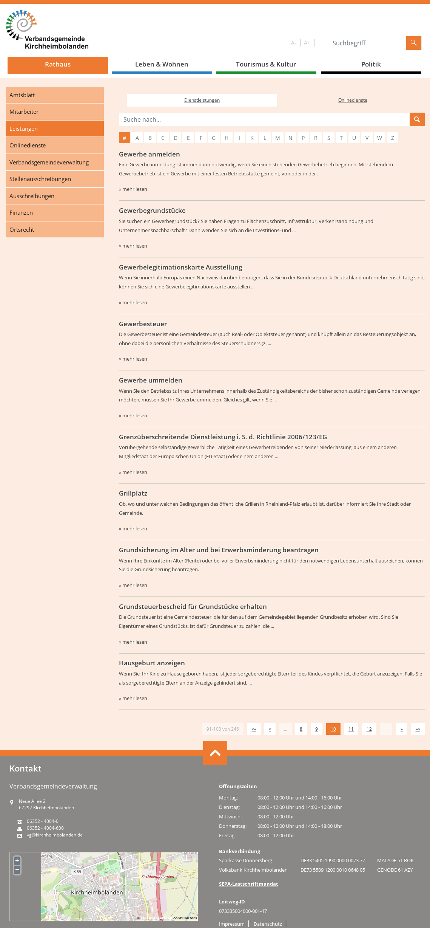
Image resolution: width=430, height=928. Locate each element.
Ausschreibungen (31, 196)
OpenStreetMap (156, 917)
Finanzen (21, 212)
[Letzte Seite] (418, 729)
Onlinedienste (27, 145)
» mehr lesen (133, 189)
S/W (319, 43)
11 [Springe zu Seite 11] (351, 729)
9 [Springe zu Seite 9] (316, 729)
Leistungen (23, 128)
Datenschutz (268, 923)
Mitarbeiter (24, 111)
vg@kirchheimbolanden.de (55, 835)
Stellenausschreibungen (40, 179)
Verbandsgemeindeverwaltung (49, 162)
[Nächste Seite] (401, 729)
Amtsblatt (22, 95)
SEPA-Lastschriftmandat (248, 883)
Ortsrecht (21, 229)
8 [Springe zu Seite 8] (301, 729)
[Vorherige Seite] (270, 729)
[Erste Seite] (254, 729)
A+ (307, 42)
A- (293, 42)
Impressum (232, 923)
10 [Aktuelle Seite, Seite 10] (333, 729)
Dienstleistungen (202, 100)
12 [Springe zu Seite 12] (369, 729)
